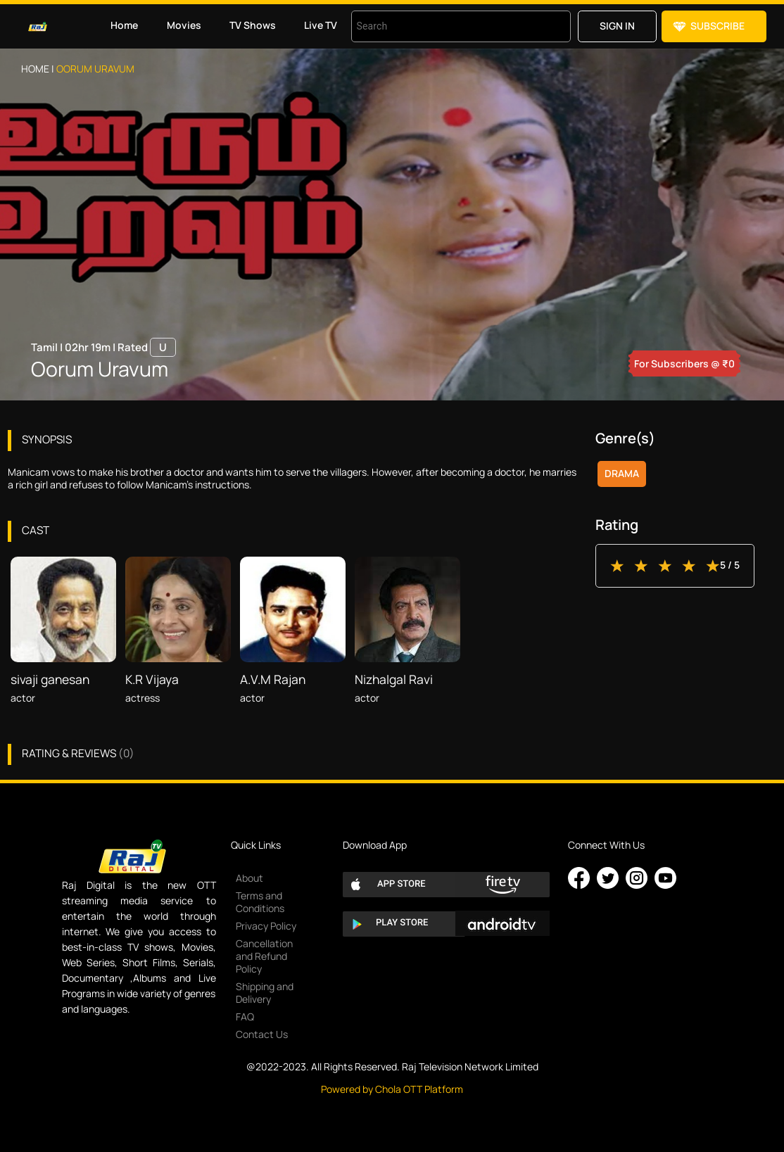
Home (124, 25)
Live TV (320, 25)
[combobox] (443, 26)
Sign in (617, 25)
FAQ (245, 1016)
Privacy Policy (266, 925)
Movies (184, 25)
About (249, 878)
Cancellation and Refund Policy (264, 956)
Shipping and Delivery (264, 993)
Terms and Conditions (260, 902)
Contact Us (262, 1034)
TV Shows (252, 25)
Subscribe (717, 25)
